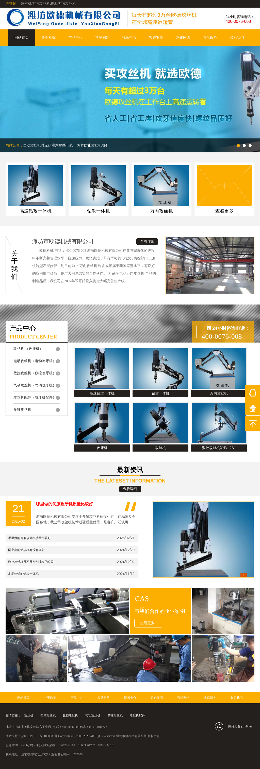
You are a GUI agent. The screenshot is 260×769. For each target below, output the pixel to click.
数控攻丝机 (70, 715)
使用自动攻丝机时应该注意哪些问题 (45, 145)
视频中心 (129, 38)
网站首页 (21, 38)
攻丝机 (28, 715)
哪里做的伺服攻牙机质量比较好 (29, 538)
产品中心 (75, 38)
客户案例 (156, 38)
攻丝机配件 (137, 715)
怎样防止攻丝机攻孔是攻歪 (99, 145)
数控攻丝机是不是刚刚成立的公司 (31, 562)
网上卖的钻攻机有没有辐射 (26, 550)
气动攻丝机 (92, 715)
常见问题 (102, 38)
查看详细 (147, 241)
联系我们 (237, 38)
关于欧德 (48, 38)
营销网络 (183, 38)
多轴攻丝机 (115, 715)
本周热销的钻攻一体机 (23, 574)
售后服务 (210, 38)
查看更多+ (148, 623)
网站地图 (234, 726)
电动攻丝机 (48, 715)
